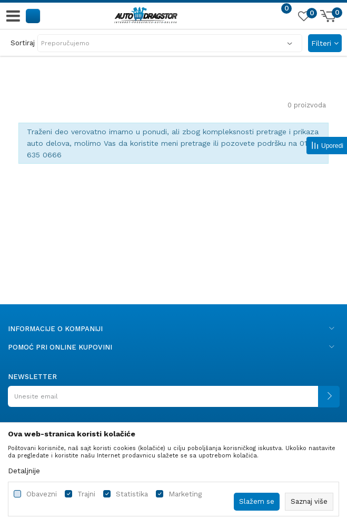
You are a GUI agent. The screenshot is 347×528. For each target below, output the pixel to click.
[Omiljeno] (303, 18)
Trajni (86, 494)
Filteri (325, 43)
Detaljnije (24, 470)
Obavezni (41, 494)
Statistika (132, 494)
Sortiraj (23, 43)
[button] (33, 15)
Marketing (185, 494)
